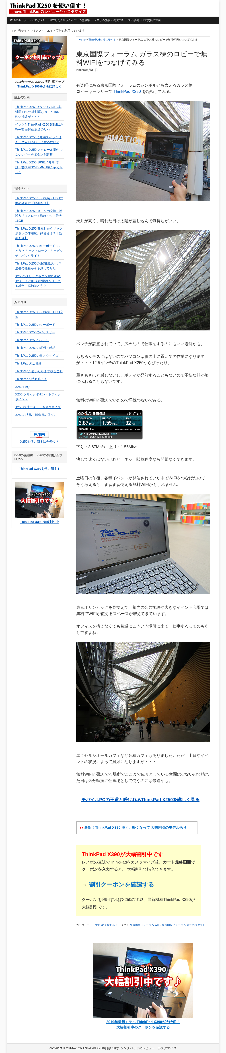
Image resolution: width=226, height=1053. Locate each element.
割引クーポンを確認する (121, 884)
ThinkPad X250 (127, 91)
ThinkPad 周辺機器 (28, 363)
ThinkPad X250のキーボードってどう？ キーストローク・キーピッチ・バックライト (39, 250)
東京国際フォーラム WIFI (145, 925)
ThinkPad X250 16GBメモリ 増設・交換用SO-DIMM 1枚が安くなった (39, 167)
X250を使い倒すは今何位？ (39, 441)
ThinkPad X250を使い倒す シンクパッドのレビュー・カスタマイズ (47, 8)
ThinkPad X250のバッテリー (35, 332)
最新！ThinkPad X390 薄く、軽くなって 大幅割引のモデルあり (135, 827)
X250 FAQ (22, 387)
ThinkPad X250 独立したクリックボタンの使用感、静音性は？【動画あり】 (38, 233)
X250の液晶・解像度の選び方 (36, 415)
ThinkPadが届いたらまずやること (39, 371)
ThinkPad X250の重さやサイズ (36, 355)
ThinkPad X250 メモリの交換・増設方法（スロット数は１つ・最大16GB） (38, 215)
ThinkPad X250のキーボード (35, 324)
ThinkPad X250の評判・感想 (35, 348)
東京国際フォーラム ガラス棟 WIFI (183, 925)
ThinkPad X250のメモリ (32, 340)
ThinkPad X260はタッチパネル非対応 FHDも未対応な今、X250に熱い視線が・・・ (38, 111)
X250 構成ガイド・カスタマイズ (38, 407)
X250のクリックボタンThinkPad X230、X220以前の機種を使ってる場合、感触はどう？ (38, 281)
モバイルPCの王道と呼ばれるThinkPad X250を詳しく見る (140, 799)
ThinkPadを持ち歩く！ (106, 925)
